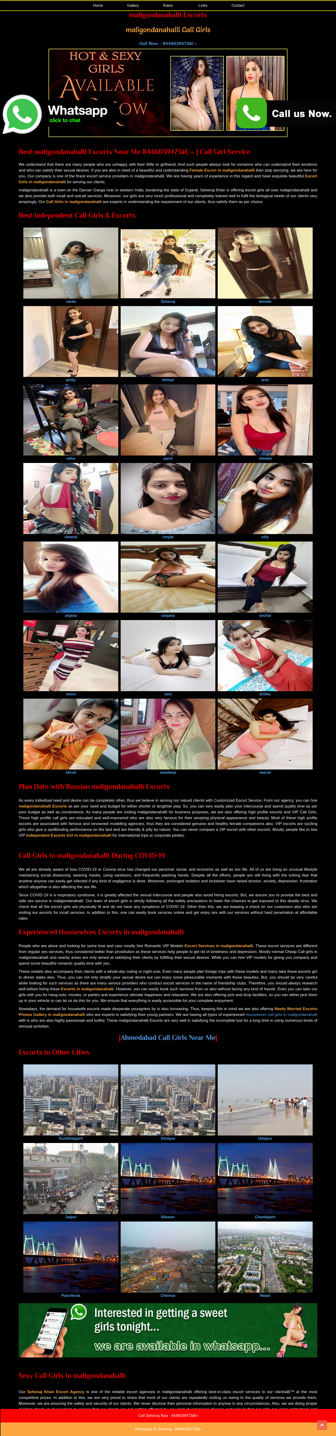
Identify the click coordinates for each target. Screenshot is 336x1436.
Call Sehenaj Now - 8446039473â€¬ (168, 1416)
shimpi (168, 378)
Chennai (168, 1293)
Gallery (133, 5)
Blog (154, 1405)
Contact (237, 5)
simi (168, 692)
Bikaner (168, 1215)
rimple (168, 535)
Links (203, 5)
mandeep (168, 770)
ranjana (168, 613)
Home (98, 5)
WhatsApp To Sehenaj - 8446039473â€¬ (168, 1429)
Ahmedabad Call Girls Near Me (168, 1038)
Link (189, 1405)
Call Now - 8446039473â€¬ (168, 43)
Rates (168, 5)
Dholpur (168, 1136)
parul (168, 456)
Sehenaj (168, 299)
